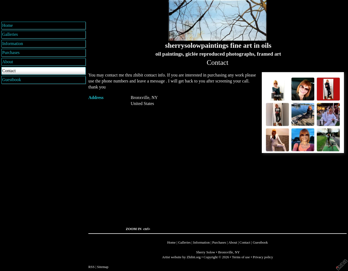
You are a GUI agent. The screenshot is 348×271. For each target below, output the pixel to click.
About (7, 61)
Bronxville (225, 252)
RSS (91, 267)
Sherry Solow (205, 252)
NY (237, 252)
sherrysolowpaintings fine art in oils (218, 45)
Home (7, 25)
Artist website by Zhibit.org (181, 257)
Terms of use (241, 257)
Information (12, 43)
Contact (9, 70)
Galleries (10, 34)
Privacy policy (263, 257)
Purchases (11, 52)
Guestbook (11, 79)
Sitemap (102, 267)
